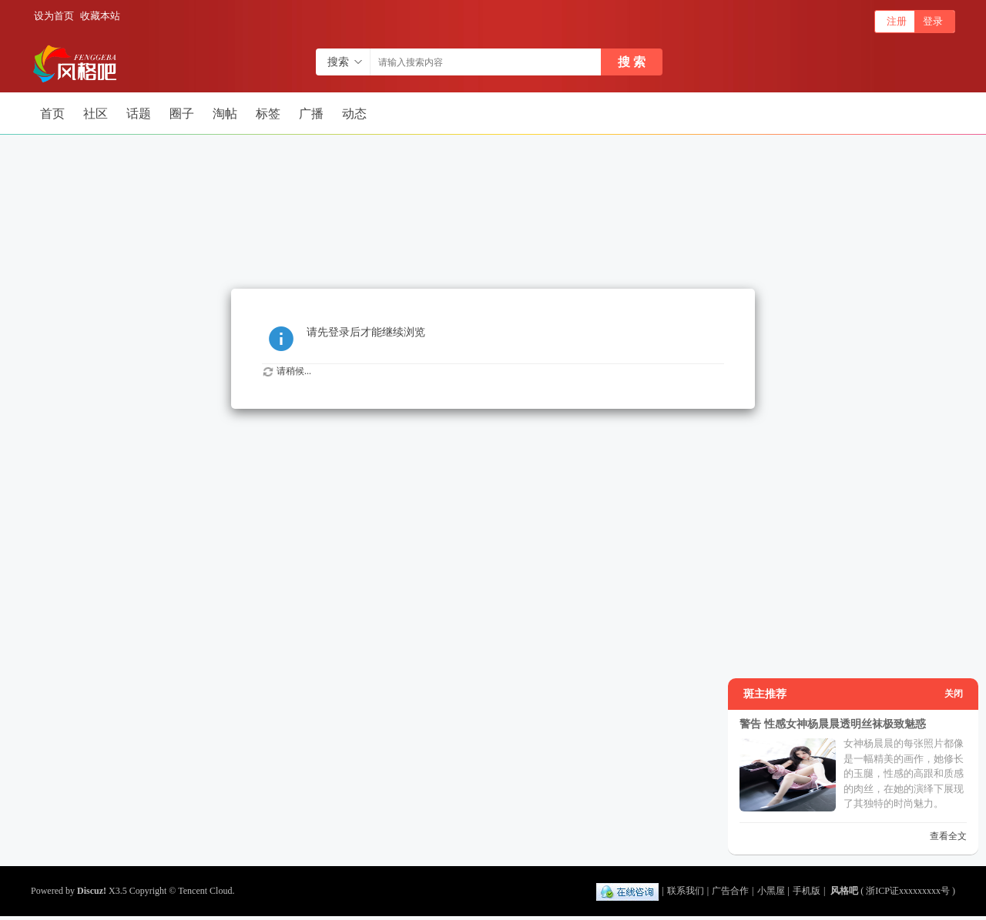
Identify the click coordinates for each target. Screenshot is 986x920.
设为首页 (54, 16)
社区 (95, 113)
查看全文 (948, 836)
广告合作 (730, 890)
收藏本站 (100, 16)
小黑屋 (771, 890)
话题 (138, 113)
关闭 (953, 693)
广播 (311, 113)
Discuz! (91, 890)
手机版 (806, 890)
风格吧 (844, 890)
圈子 (181, 113)
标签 (268, 113)
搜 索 (632, 62)
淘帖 (225, 113)
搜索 (338, 62)
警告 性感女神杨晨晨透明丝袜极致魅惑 (833, 724)
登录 (933, 21)
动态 (354, 113)
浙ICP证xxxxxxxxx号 (908, 890)
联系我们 (685, 890)
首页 (52, 113)
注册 (897, 21)
